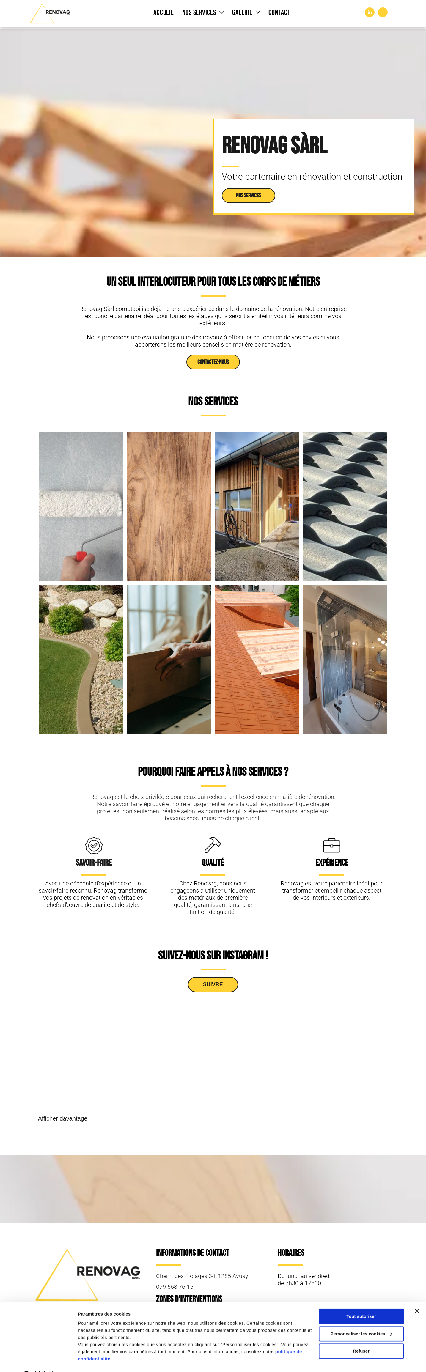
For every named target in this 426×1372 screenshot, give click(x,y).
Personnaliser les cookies (361, 1318)
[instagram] (383, 13)
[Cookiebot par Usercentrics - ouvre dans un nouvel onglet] (38, 1360)
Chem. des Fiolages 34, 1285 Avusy (202, 1276)
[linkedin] (370, 13)
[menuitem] (163, 12)
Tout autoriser (361, 1301)
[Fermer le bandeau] (417, 1296)
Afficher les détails (98, 1360)
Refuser (361, 1336)
